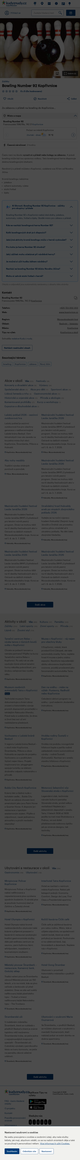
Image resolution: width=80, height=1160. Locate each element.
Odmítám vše (29, 1151)
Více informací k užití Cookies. (55, 1143)
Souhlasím (12, 1151)
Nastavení (47, 1151)
